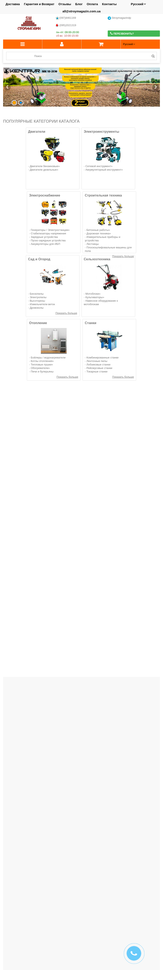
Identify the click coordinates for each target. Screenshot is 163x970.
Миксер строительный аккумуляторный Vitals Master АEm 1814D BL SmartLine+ (28, 532)
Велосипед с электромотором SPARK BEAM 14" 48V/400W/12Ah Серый (28, 450)
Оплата (92, 4)
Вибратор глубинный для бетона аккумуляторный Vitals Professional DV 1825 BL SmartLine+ (134, 455)
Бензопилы (37, 293)
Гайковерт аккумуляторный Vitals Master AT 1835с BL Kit (81, 451)
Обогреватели (39, 368)
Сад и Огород (39, 259)
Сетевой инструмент (98, 166)
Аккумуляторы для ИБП (45, 243)
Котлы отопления (41, 361)
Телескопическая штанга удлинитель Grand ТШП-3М (134, 608)
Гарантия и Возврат (39, 4)
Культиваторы (94, 297)
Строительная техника (103, 195)
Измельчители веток (42, 304)
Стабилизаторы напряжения (48, 233)
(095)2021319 (65, 25)
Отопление (38, 323)
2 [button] (81, 910)
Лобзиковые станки (98, 364)
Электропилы (38, 297)
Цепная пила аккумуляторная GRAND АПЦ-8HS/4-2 (81, 530)
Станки (90, 323)
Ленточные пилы (96, 361)
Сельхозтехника (97, 259)
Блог (79, 4)
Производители (15, 884)
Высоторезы (37, 300)
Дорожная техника (97, 233)
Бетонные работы (97, 229)
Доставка (13, 4)
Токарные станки (96, 371)
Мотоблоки (92, 293)
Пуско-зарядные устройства (48, 240)
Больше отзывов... (147, 869)
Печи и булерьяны (42, 371)
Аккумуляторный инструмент (103, 169)
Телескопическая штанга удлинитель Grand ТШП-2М (81, 608)
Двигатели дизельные (43, 169)
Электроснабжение (44, 195)
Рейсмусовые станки (99, 368)
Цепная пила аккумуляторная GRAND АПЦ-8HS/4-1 (134, 530)
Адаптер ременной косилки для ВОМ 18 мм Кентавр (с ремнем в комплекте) (28, 610)
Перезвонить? (122, 33)
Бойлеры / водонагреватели (48, 357)
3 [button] (85, 910)
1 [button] (78, 910)
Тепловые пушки (41, 364)
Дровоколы (37, 307)
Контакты (109, 4)
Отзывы (64, 4)
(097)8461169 (65, 18)
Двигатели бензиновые (44, 166)
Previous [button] (5, 899)
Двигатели (36, 131)
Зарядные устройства (44, 236)
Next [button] (158, 899)
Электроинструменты (101, 131)
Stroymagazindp (119, 18)
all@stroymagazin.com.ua (82, 11)
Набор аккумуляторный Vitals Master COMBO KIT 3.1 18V (28, 687)
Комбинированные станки (102, 357)
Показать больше (66, 313)
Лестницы (92, 243)
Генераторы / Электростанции (49, 229)
